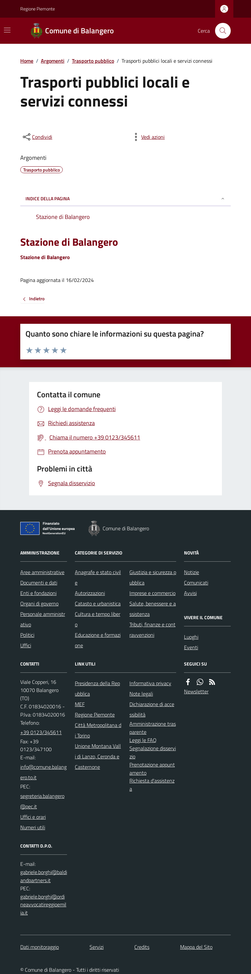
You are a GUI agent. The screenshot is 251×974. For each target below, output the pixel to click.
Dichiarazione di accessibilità (151, 709)
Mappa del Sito (196, 947)
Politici (27, 635)
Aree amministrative (42, 572)
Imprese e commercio (152, 593)
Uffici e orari (33, 817)
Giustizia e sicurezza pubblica (152, 577)
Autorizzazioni (90, 593)
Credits (141, 947)
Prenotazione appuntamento (152, 769)
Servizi (97, 947)
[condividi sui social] (37, 137)
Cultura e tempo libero (97, 619)
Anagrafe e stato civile (98, 577)
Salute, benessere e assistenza (152, 609)
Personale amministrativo (42, 619)
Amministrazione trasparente (152, 728)
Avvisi (190, 593)
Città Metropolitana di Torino (98, 730)
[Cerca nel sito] (220, 31)
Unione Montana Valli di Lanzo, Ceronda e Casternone (98, 756)
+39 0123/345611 (41, 732)
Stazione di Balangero (69, 242)
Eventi (191, 647)
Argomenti (52, 61)
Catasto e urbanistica (98, 603)
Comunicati (196, 582)
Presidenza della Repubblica (97, 688)
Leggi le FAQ (143, 740)
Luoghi (191, 637)
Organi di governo (39, 603)
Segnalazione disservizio (152, 752)
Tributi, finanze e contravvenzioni (152, 629)
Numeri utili (32, 827)
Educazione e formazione (98, 640)
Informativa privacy (150, 683)
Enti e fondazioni (38, 593)
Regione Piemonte (37, 8)
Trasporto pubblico (93, 61)
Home (26, 61)
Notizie (191, 572)
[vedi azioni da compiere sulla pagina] (147, 137)
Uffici (25, 645)
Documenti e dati (38, 582)
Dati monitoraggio (39, 947)
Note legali (141, 694)
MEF (80, 704)
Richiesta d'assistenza (152, 785)
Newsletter (196, 691)
